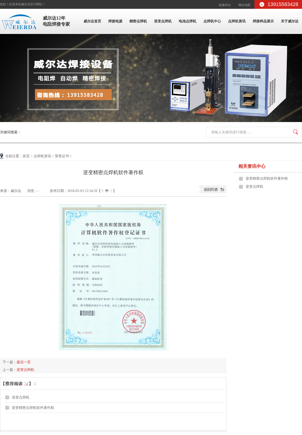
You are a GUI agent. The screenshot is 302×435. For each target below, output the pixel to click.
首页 (26, 156)
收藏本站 (225, 5)
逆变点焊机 (163, 21)
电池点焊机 (187, 21)
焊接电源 (115, 21)
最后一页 (24, 362)
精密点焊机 (138, 21)
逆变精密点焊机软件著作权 (33, 408)
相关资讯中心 (252, 166)
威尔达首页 (92, 21)
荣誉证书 (62, 156)
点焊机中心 (212, 21)
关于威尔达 (289, 21)
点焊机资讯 (237, 21)
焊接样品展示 (263, 21)
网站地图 (244, 5)
